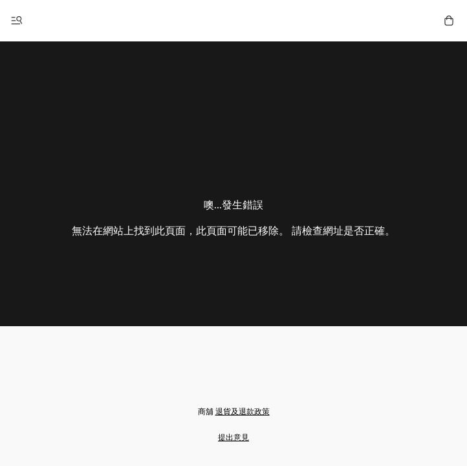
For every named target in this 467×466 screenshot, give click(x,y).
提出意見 (233, 437)
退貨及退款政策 (242, 411)
